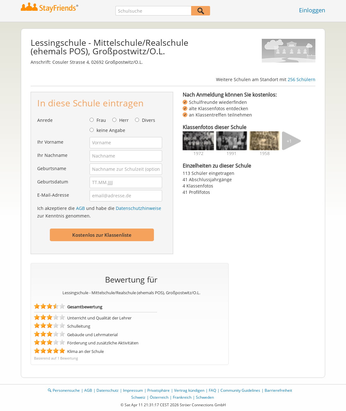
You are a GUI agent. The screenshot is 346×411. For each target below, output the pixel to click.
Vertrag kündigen (189, 390)
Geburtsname (51, 168)
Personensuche (66, 390)
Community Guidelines (240, 390)
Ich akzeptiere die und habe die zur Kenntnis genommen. (99, 212)
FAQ (212, 390)
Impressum (133, 390)
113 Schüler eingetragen (208, 173)
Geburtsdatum (52, 182)
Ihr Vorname (50, 142)
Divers (148, 120)
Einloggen (312, 10)
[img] (198, 140)
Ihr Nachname (52, 155)
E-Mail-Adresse (53, 195)
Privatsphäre (158, 390)
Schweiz (138, 397)
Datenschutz (108, 390)
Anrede (45, 120)
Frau (101, 120)
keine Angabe (111, 130)
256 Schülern (301, 79)
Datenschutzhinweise (138, 208)
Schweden (205, 397)
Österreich (159, 397)
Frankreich (182, 397)
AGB (80, 208)
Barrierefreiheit (278, 390)
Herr (124, 120)
